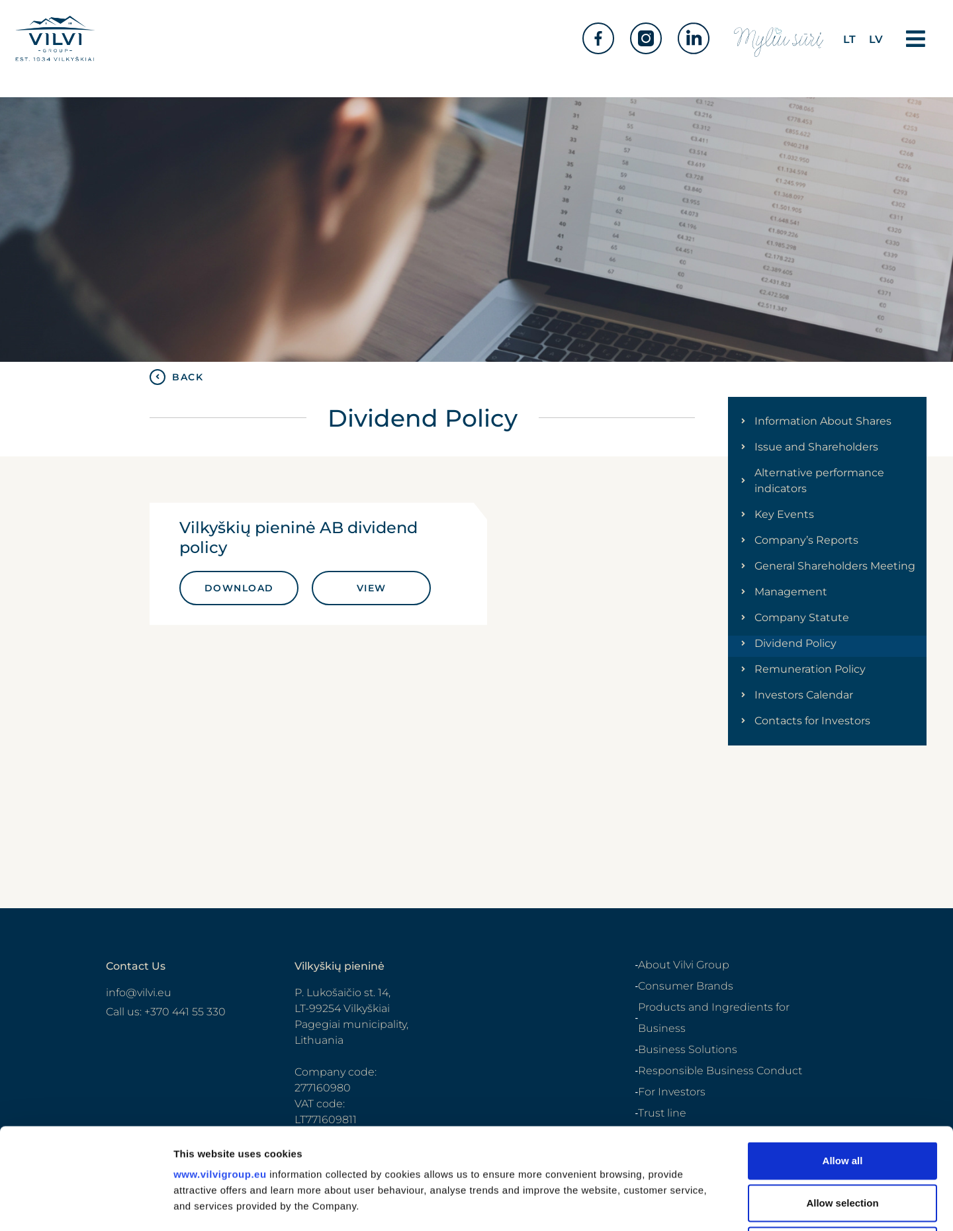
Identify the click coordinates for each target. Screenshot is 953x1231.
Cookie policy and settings (796, 1217)
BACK (187, 377)
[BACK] (157, 377)
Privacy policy (820, 1202)
